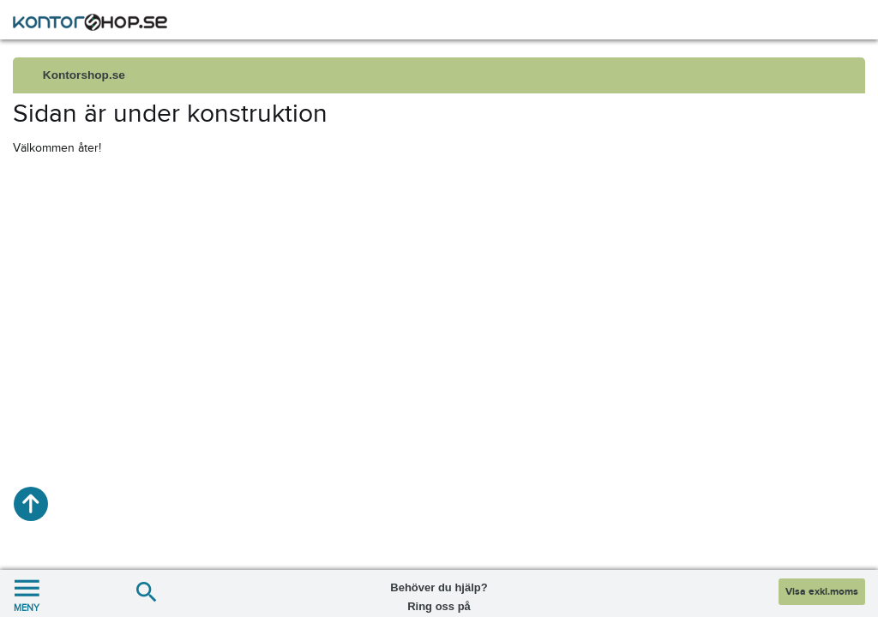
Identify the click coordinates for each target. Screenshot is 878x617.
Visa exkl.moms (821, 591)
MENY (26, 593)
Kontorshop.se (84, 75)
